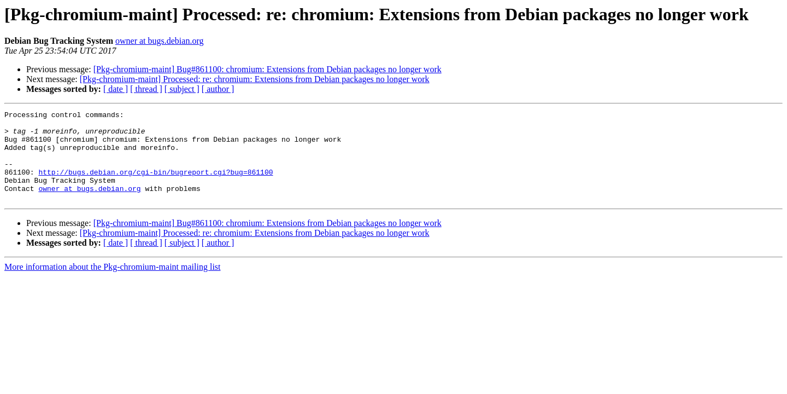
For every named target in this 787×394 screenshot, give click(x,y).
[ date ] (115, 89)
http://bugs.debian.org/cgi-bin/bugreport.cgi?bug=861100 (155, 185)
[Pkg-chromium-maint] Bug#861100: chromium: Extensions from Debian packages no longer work (267, 69)
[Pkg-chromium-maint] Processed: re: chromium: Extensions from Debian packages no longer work (255, 79)
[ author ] (218, 89)
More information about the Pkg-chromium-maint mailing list (112, 284)
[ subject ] (182, 89)
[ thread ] (146, 89)
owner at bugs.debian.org (159, 40)
